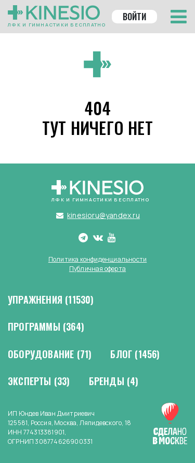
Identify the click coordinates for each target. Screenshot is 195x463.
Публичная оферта (97, 268)
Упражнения (51, 300)
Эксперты (39, 381)
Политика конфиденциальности (97, 259)
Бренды (114, 381)
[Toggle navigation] (178, 17)
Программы (46, 327)
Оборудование (50, 354)
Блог (135, 354)
